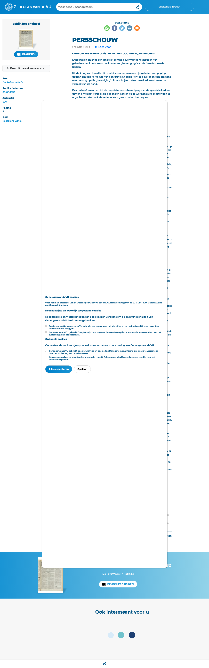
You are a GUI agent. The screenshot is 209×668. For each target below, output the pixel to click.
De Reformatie (11, 82)
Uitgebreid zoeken (169, 7)
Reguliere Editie (12, 120)
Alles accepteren (59, 369)
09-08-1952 (8, 92)
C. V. (4, 101)
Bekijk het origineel (120, 584)
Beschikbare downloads (24, 68)
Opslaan (82, 369)
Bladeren (26, 54)
